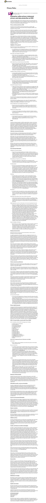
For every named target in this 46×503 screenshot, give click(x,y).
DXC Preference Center (20, 180)
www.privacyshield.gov (32, 318)
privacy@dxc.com (15, 118)
